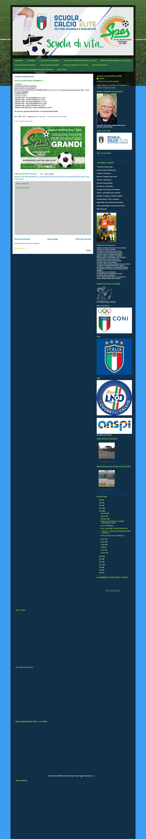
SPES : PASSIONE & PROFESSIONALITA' (114, 528)
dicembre (104, 513)
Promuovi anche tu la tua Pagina (105, 159)
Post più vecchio (83, 239)
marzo (103, 550)
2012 (100, 562)
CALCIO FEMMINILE (107, 526)
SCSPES (101, 78)
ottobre (103, 516)
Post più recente (22, 239)
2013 (100, 559)
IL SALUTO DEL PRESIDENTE (49, 60)
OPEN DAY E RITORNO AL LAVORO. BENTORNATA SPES (112, 522)
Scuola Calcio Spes (55, 90)
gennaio (103, 553)
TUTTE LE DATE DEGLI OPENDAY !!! (112, 535)
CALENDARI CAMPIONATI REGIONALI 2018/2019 (80, 60)
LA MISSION (31, 60)
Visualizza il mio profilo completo (108, 81)
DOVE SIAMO (61, 69)
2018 (100, 503)
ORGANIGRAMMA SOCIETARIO (25, 65)
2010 (100, 567)
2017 (100, 505)
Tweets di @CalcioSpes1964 (106, 88)
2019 (100, 500)
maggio (103, 544)
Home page (52, 239)
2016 (100, 508)
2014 (100, 556)
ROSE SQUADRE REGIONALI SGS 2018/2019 (116, 60)
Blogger (95, 776)
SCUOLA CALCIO (51, 177)
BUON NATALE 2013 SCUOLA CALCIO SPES (106, 490)
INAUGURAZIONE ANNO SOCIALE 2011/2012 (106, 462)
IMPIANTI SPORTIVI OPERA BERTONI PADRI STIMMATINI (34, 69)
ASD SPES (24, 177)
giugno (103, 542)
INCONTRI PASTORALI (100, 65)
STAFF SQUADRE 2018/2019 (49, 65)
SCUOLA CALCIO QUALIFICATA (69, 177)
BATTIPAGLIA (34, 177)
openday (42, 177)
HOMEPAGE (19, 60)
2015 (100, 511)
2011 (100, 564)
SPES (82, 177)
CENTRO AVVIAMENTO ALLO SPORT (75, 65)
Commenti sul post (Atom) (30, 243)
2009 (100, 570)
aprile (103, 547)
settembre (104, 519)
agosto (103, 539)
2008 (100, 573)
